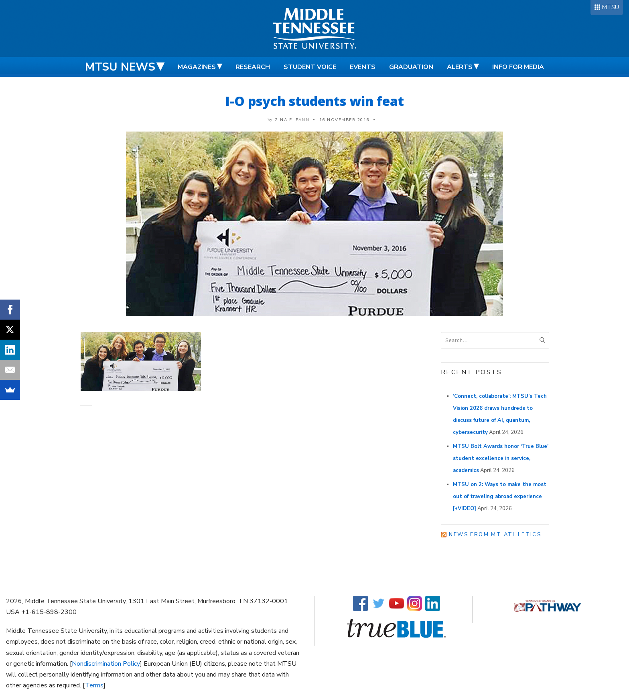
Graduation (411, 67)
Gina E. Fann (291, 120)
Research (252, 67)
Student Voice (310, 67)
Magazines (197, 67)
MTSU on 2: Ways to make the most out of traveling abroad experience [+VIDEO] (499, 496)
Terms (94, 685)
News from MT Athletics (495, 534)
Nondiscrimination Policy (106, 663)
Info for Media (518, 67)
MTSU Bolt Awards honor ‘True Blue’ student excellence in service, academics (500, 458)
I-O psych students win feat (314, 100)
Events (362, 67)
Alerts (460, 67)
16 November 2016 (344, 120)
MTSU (610, 7)
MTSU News (120, 67)
